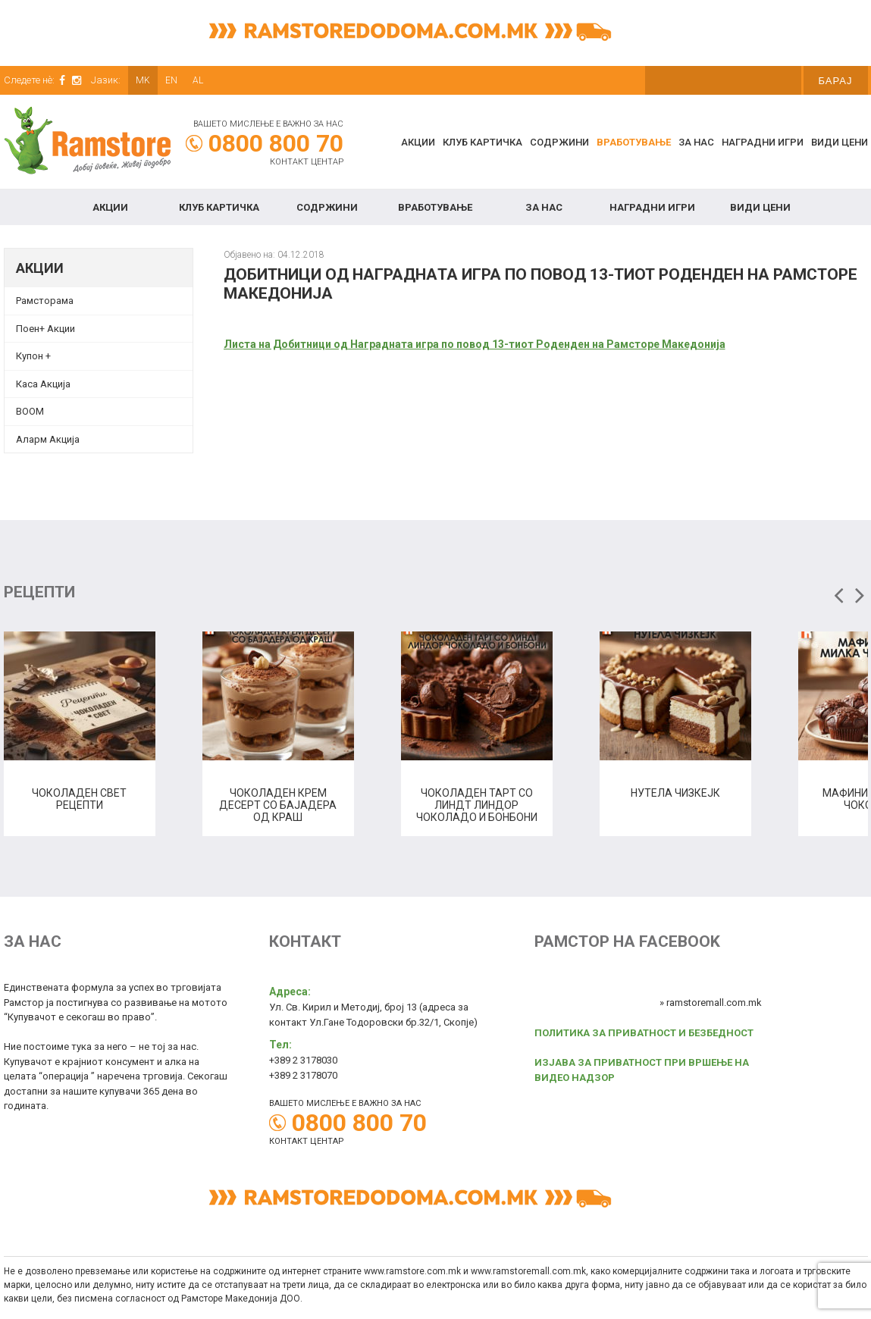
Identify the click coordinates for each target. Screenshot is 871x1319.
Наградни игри (763, 142)
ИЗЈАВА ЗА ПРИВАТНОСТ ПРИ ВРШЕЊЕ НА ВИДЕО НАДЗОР (641, 1070)
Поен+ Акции (45, 328)
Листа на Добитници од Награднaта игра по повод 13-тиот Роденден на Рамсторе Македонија (474, 344)
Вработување (634, 142)
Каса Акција (43, 384)
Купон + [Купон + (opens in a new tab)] (33, 356)
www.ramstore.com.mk (412, 1271)
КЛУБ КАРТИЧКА (482, 142)
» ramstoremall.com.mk (711, 1002)
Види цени (839, 142)
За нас (696, 142)
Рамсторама (45, 300)
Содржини (559, 142)
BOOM (30, 411)
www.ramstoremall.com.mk (528, 1271)
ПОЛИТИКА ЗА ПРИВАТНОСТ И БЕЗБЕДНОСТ (644, 1033)
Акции (418, 142)
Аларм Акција (48, 439)
